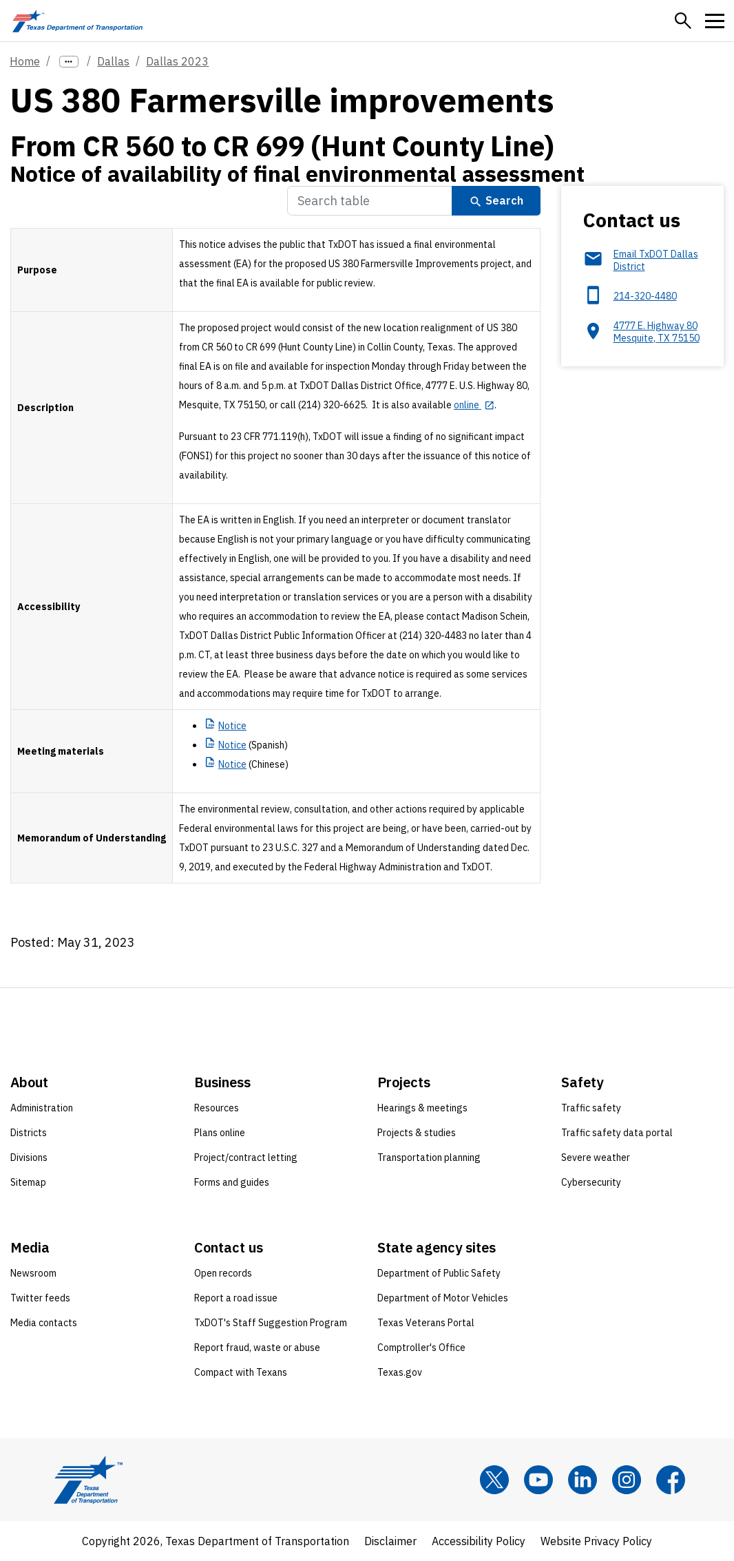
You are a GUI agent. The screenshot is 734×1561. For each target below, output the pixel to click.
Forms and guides (231, 1182)
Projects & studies (416, 1133)
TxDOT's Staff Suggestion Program (270, 1323)
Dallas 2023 (177, 61)
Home (25, 61)
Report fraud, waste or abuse (257, 1347)
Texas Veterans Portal (425, 1323)
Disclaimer (390, 1541)
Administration (41, 1108)
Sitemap (28, 1182)
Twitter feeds (40, 1298)
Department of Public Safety (439, 1273)
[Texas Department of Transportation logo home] (77, 20)
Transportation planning (429, 1157)
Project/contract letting (245, 1157)
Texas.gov (399, 1372)
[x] (494, 1479)
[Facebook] (670, 1479)
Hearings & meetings (422, 1108)
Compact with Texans (240, 1372)
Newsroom (33, 1273)
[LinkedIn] (582, 1479)
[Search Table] (369, 201)
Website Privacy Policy (596, 1541)
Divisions (29, 1157)
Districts (28, 1133)
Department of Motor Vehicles (442, 1298)
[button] (683, 21)
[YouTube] (538, 1479)
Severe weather (595, 1157)
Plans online (219, 1133)
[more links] (68, 61)
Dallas (113, 61)
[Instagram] (626, 1479)
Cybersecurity (591, 1182)
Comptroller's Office (421, 1347)
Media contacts (43, 1323)
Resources (216, 1108)
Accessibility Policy (478, 1541)
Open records (223, 1273)
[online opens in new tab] (474, 405)
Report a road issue (235, 1298)
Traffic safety (591, 1108)
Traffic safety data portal (617, 1133)
